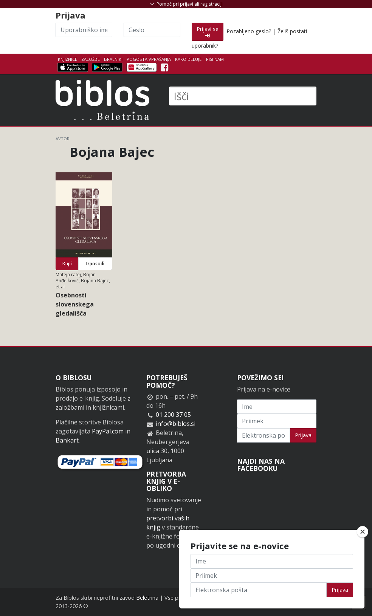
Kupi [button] (67, 263)
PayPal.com (108, 431)
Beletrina (147, 597)
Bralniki (113, 59)
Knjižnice (67, 59)
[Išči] (242, 96)
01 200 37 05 (173, 414)
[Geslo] (152, 30)
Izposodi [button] (95, 263)
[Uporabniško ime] (84, 30)
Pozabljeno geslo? (248, 31)
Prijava (303, 435)
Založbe (90, 59)
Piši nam (215, 59)
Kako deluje (188, 59)
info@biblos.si (175, 423)
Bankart (67, 440)
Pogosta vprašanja (149, 59)
